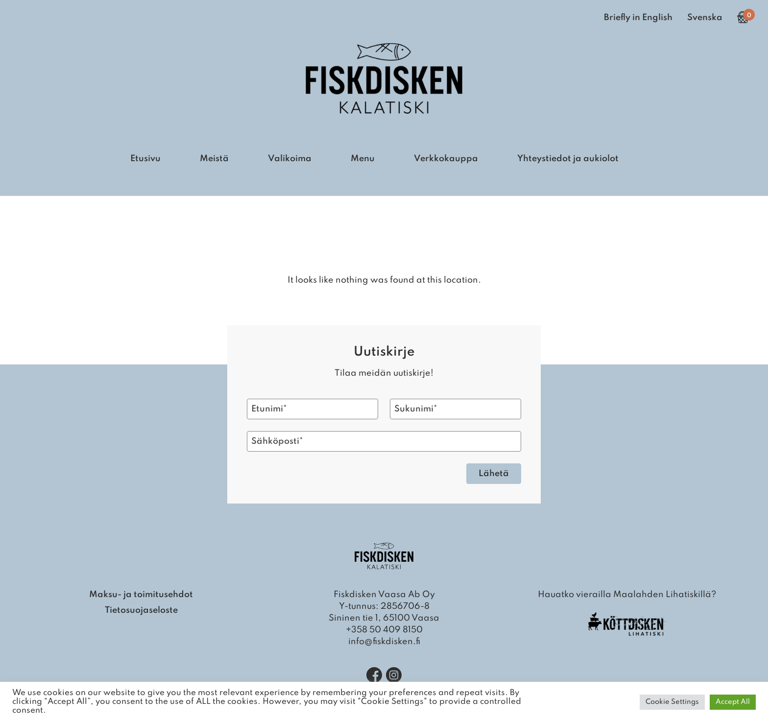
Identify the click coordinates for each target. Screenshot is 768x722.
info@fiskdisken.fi (384, 641)
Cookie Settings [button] (672, 701)
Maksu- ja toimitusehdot (141, 594)
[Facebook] (374, 675)
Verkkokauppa (446, 158)
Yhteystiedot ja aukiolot (568, 158)
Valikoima (290, 158)
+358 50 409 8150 (384, 630)
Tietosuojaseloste (141, 610)
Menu (363, 158)
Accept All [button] (733, 701)
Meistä (214, 158)
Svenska (704, 17)
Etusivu (145, 158)
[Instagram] (394, 675)
